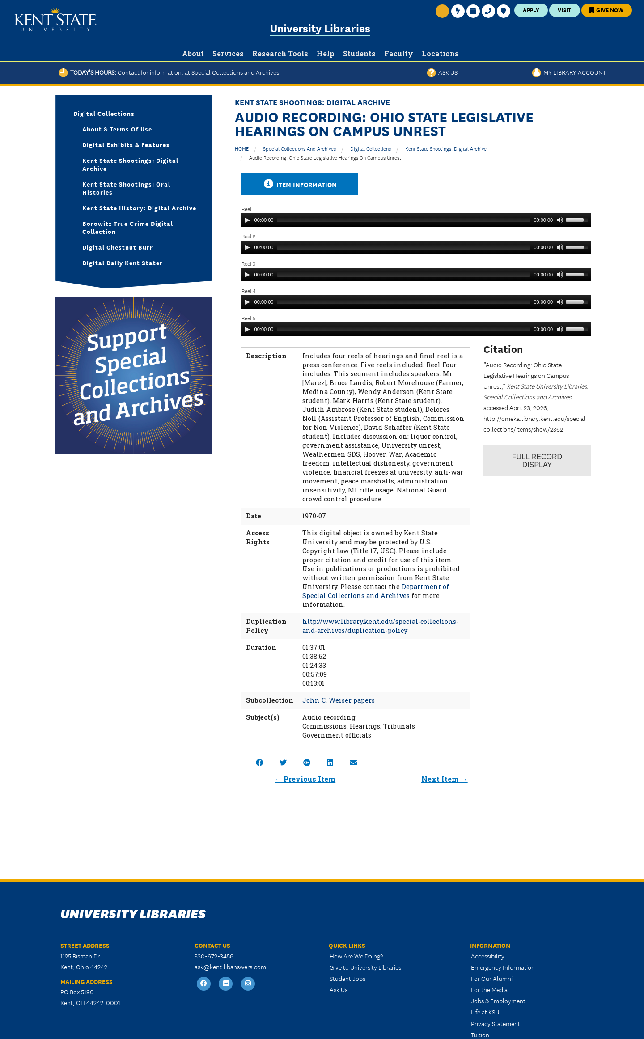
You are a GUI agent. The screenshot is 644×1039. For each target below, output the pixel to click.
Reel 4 (249, 290)
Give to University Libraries (365, 967)
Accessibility (487, 956)
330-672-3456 (214, 956)
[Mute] (560, 220)
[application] (416, 220)
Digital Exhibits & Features (126, 144)
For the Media (489, 989)
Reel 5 (248, 318)
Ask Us (442, 72)
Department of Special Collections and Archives (375, 591)
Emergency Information (503, 967)
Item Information (300, 184)
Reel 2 (248, 236)
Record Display (537, 461)
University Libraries (320, 27)
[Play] (247, 220)
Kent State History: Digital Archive (139, 208)
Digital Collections (370, 148)
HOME (242, 148)
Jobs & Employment (498, 1000)
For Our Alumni (492, 978)
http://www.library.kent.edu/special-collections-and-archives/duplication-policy (380, 626)
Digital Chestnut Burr (117, 247)
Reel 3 (248, 263)
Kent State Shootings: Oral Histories (126, 188)
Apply (531, 9)
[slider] (403, 220)
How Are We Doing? (356, 956)
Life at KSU (485, 1012)
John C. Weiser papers (338, 700)
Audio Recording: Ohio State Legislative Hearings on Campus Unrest (325, 157)
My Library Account (569, 72)
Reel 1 (248, 208)
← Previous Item (305, 779)
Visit (564, 9)
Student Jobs (347, 978)
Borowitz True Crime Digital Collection (127, 227)
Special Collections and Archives (299, 148)
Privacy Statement (495, 1023)
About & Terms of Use (117, 129)
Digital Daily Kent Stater (122, 263)
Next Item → (444, 779)
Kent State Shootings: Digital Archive (446, 148)
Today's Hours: (169, 72)
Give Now (606, 9)
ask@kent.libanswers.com (230, 966)
